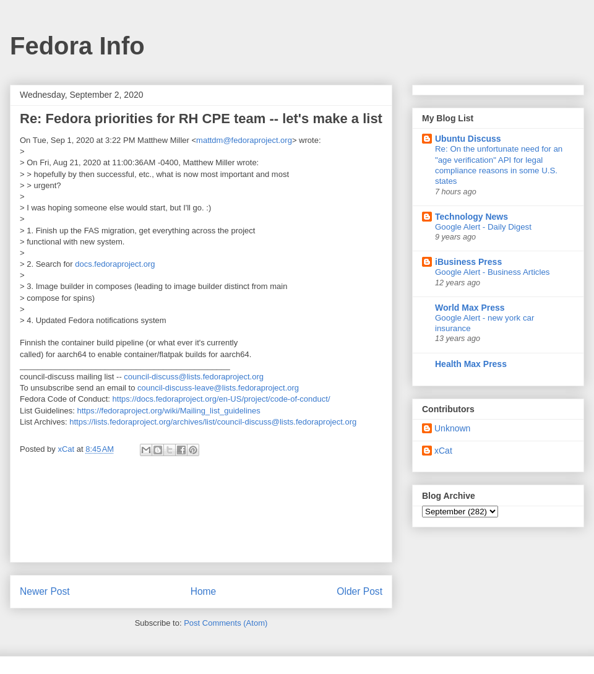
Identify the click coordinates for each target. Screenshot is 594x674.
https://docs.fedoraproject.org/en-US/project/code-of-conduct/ (221, 399)
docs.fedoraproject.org (115, 264)
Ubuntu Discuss (468, 139)
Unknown (452, 428)
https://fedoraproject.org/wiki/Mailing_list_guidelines (168, 410)
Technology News (471, 217)
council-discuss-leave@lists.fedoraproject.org (218, 387)
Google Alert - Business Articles (492, 272)
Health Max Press (471, 364)
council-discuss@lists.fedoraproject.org (194, 376)
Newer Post (45, 591)
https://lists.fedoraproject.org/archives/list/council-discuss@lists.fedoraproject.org (212, 421)
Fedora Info (77, 45)
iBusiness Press (468, 262)
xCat (443, 451)
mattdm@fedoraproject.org (244, 140)
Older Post (359, 591)
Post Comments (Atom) (225, 623)
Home (204, 591)
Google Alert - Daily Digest (483, 226)
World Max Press (470, 308)
